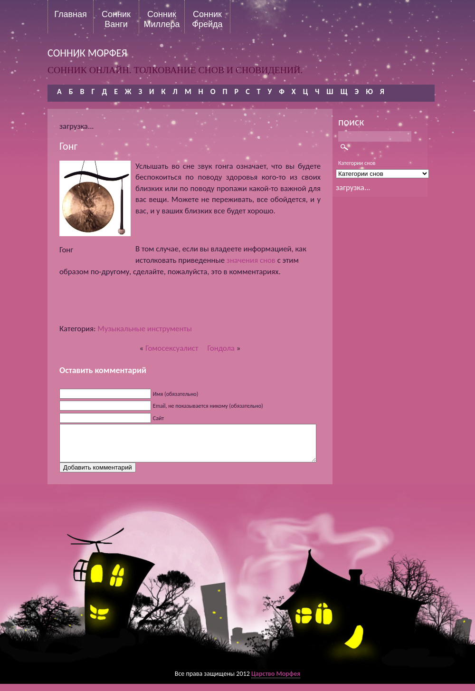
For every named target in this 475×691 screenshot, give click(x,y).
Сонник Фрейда (207, 19)
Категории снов (357, 163)
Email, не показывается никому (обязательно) (208, 406)
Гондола (221, 348)
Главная (70, 14)
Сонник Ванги (116, 19)
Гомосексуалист (171, 348)
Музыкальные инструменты (144, 329)
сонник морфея (87, 53)
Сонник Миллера (161, 19)
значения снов (251, 260)
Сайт (158, 418)
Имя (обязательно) (176, 394)
